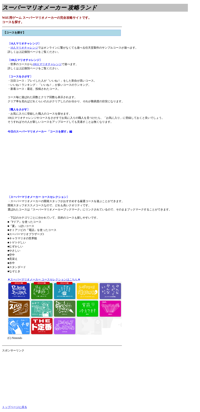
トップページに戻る (14, 407)
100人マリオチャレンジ (47, 64)
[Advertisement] (31, 377)
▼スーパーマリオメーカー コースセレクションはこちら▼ (44, 279)
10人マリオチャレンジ (24, 47)
